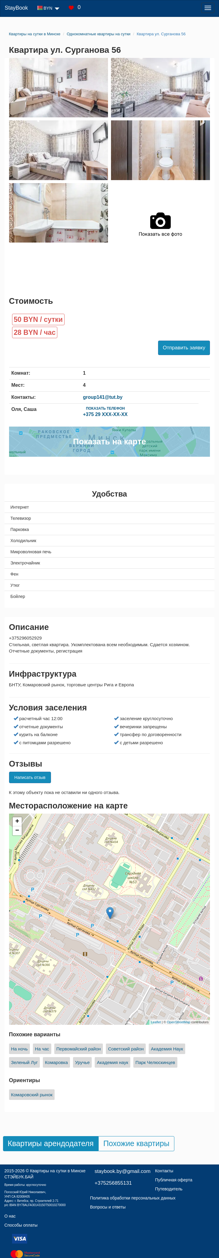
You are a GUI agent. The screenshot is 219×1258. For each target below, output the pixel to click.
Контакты (164, 1170)
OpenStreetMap (178, 1022)
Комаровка (56, 1062)
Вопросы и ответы (108, 1207)
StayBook (16, 8)
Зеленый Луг (24, 1062)
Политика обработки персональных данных (133, 1198)
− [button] (17, 830)
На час (42, 1048)
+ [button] (17, 821)
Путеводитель (168, 1189)
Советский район (126, 1048)
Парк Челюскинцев (155, 1062)
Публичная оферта (173, 1179)
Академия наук (112, 1062)
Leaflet (156, 1022)
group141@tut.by (102, 397)
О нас (10, 1216)
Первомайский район (78, 1048)
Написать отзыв (30, 777)
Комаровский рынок (32, 1094)
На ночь (19, 1048)
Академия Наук (167, 1048)
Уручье (82, 1062)
